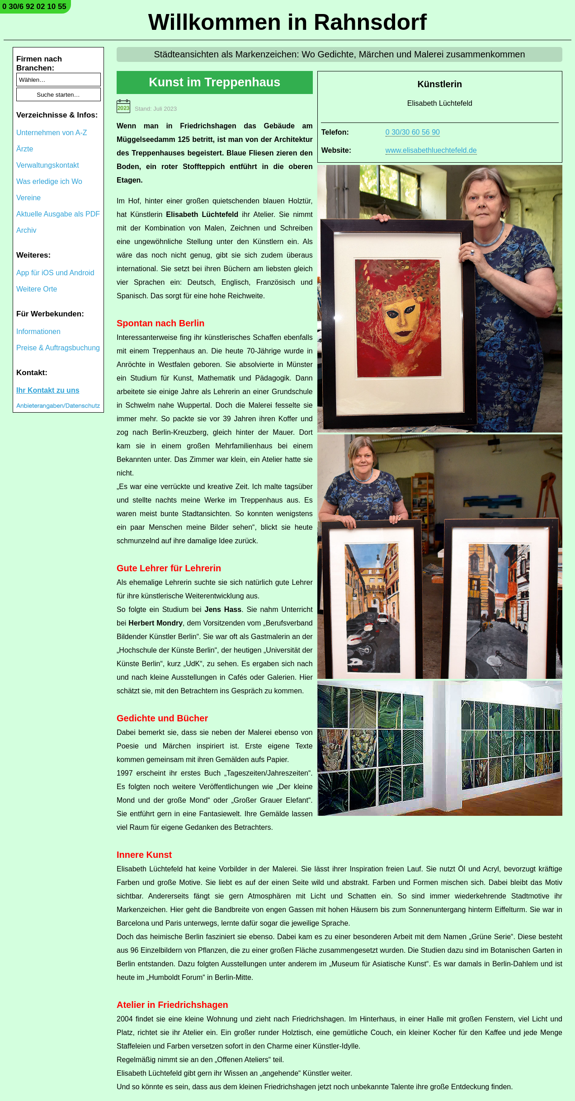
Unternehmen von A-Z (51, 132)
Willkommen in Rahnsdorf (287, 22)
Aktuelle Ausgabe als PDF (58, 214)
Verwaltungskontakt (47, 165)
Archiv (26, 230)
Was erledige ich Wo (49, 181)
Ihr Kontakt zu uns (48, 390)
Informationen (38, 331)
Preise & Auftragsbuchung (58, 348)
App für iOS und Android (55, 273)
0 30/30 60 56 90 (413, 132)
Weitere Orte (36, 289)
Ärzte (24, 149)
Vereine (28, 198)
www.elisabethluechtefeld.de (431, 150)
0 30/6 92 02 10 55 (34, 6)
